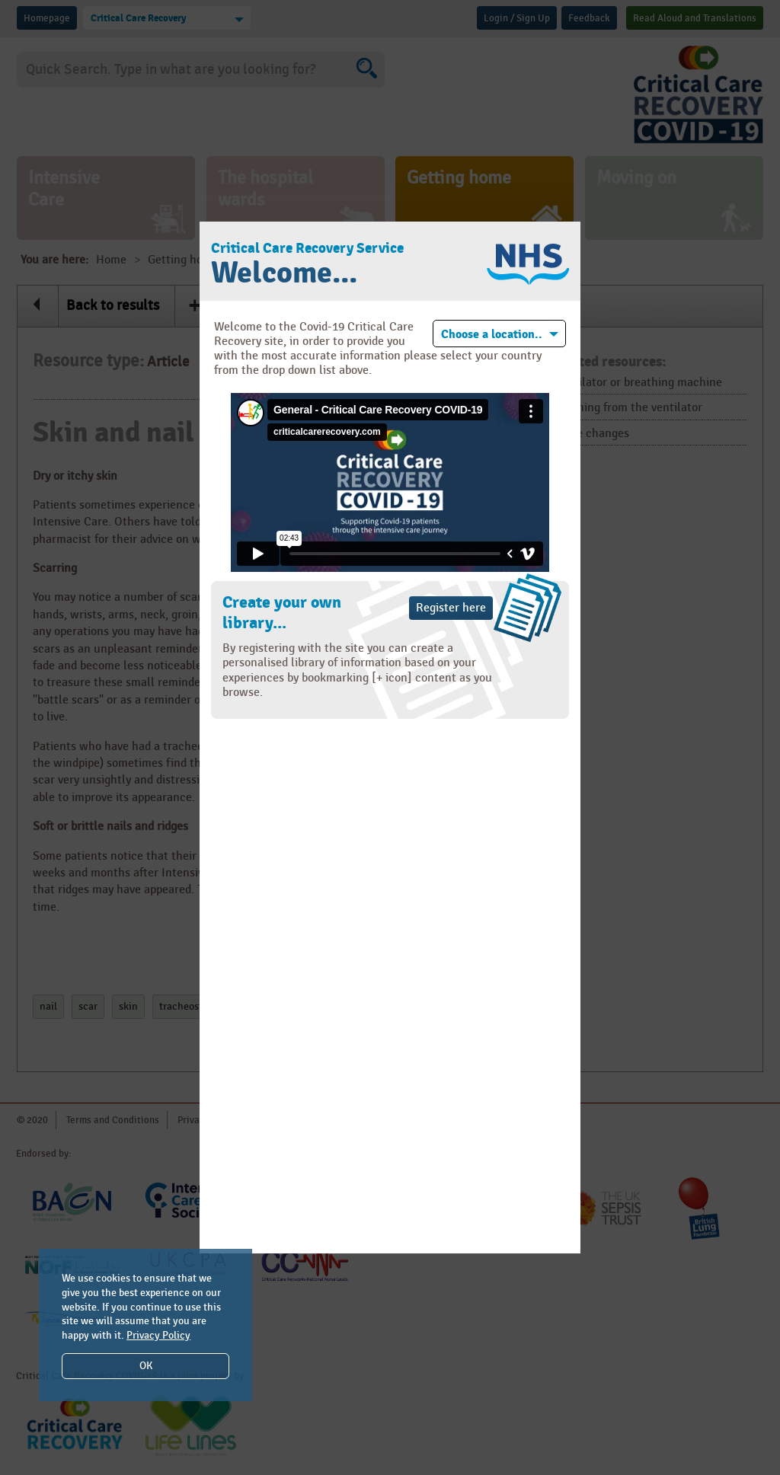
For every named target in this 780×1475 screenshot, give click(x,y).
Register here (451, 608)
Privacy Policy (158, 1335)
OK (145, 1365)
